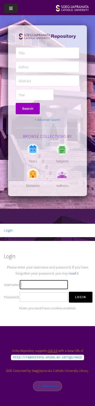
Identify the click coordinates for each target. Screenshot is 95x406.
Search (27, 108)
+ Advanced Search (47, 120)
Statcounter (50, 386)
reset (72, 273)
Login (8, 230)
